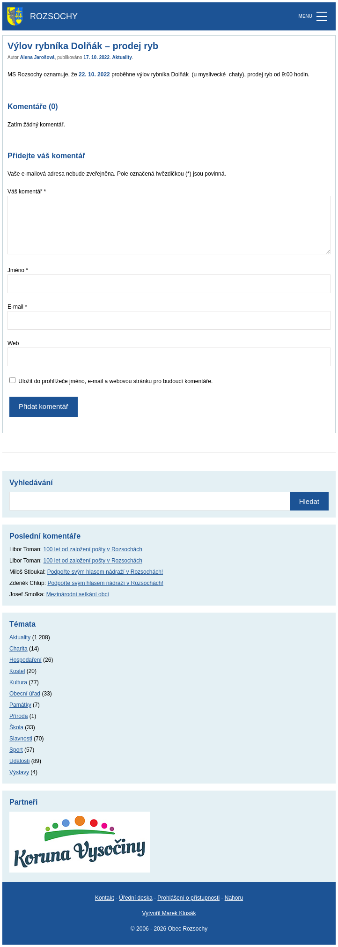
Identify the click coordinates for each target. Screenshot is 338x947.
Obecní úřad (24, 693)
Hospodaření (25, 660)
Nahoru (234, 898)
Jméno (17, 270)
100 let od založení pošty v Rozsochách (93, 549)
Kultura (18, 682)
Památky (20, 705)
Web (13, 343)
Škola (16, 727)
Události (19, 761)
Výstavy (19, 772)
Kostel (17, 671)
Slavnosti (20, 738)
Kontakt (104, 898)
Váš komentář (26, 191)
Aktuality (122, 57)
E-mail (17, 306)
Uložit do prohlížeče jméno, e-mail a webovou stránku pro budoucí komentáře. (115, 381)
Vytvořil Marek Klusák (169, 913)
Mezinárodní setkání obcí (77, 594)
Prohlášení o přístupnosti (188, 898)
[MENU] (321, 16)
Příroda (18, 716)
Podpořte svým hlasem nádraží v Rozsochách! (105, 572)
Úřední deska (135, 898)
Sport (16, 750)
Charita (18, 648)
